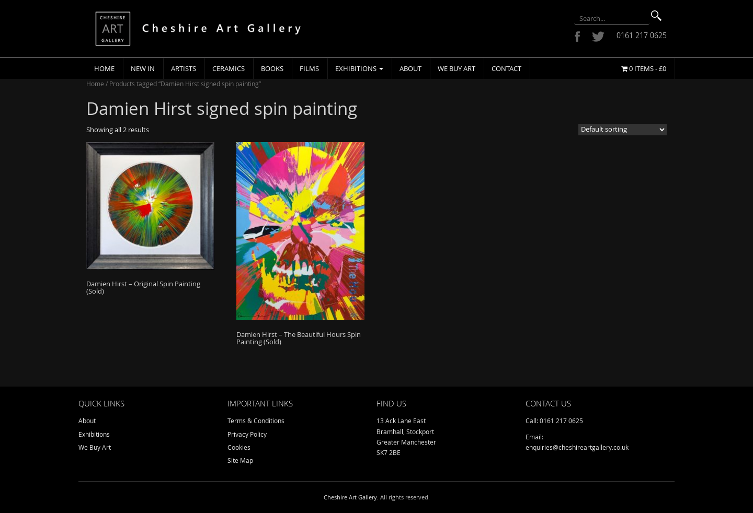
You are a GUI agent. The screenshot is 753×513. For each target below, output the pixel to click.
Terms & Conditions (255, 420)
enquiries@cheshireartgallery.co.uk (577, 447)
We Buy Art (456, 68)
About (410, 68)
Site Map (240, 460)
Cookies (238, 447)
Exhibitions (359, 68)
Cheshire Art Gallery (350, 497)
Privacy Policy (247, 434)
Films (309, 68)
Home (104, 68)
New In (143, 68)
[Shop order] (622, 129)
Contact (506, 68)
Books (272, 68)
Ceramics (228, 68)
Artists (183, 68)
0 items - (643, 68)
